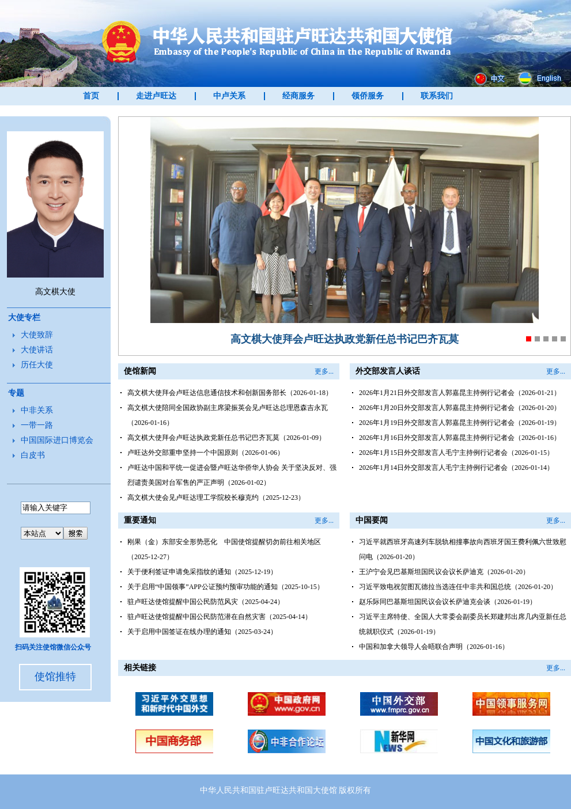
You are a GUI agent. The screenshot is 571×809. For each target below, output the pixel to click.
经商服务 (298, 96)
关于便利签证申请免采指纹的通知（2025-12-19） (202, 572)
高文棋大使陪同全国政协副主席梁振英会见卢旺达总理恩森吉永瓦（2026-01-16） (227, 415)
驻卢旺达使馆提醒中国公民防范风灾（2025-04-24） (205, 602)
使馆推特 (55, 676)
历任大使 (37, 364)
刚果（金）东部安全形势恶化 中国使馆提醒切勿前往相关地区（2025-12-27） (224, 549)
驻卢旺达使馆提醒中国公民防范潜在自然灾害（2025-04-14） (219, 617)
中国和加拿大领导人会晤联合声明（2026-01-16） (434, 647)
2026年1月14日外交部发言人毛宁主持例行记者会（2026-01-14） (456, 468)
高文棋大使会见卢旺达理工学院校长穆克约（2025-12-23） (216, 497)
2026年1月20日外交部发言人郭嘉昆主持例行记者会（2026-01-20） (460, 408)
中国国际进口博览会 (57, 440)
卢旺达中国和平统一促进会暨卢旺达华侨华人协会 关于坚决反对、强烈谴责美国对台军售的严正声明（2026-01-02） (231, 475)
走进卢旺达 (156, 96)
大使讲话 (37, 349)
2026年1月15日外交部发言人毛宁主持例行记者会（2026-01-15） (456, 453)
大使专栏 (24, 317)
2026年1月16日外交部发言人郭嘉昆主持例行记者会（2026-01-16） (460, 438)
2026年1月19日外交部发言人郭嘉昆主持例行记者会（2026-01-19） (460, 423)
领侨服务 (367, 96)
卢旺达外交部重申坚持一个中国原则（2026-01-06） (205, 453)
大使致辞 (37, 335)
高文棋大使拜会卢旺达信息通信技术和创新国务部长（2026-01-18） (229, 393)
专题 (16, 393)
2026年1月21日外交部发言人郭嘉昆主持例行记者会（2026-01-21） (460, 393)
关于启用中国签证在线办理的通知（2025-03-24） (202, 632)
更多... (324, 371)
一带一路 (37, 425)
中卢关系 (229, 96)
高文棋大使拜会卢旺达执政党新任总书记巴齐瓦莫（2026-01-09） (226, 438)
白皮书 (33, 455)
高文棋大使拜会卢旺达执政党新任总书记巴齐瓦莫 (344, 339)
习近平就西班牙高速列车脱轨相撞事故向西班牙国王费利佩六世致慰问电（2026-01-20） (462, 549)
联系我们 (437, 96)
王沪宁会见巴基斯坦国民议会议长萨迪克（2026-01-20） (444, 572)
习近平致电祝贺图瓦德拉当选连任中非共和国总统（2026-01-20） (458, 587)
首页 (91, 96)
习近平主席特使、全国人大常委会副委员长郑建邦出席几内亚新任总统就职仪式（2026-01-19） (462, 624)
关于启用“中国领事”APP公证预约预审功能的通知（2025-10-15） (225, 587)
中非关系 (37, 410)
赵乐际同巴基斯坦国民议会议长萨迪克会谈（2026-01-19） (447, 602)
